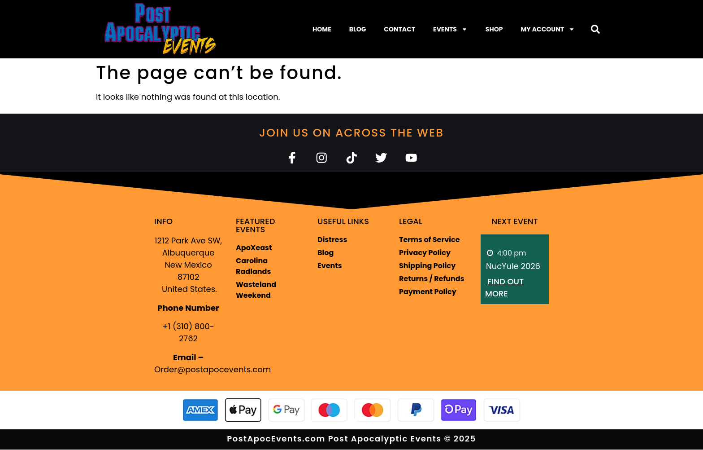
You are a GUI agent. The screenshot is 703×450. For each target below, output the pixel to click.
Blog (357, 29)
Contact (399, 29)
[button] (595, 29)
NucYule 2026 (513, 266)
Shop (494, 29)
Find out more (504, 288)
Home (321, 29)
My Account (548, 29)
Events (450, 29)
